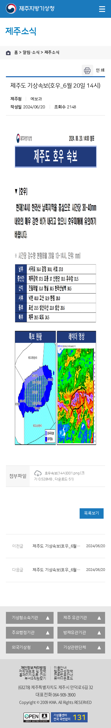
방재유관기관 (74, 632)
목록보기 (91, 513)
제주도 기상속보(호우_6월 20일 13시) (69, 546)
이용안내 (60, 668)
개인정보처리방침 (33, 668)
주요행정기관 (23, 632)
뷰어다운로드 (63, 678)
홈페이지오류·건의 (32, 675)
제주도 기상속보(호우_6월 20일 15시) (69, 570)
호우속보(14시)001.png (57, 473)
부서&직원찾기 (35, 678)
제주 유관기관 (75, 617)
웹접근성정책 (63, 671)
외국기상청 (21, 647)
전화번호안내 (63, 675)
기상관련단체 (74, 647)
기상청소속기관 (25, 617)
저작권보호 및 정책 (32, 671)
